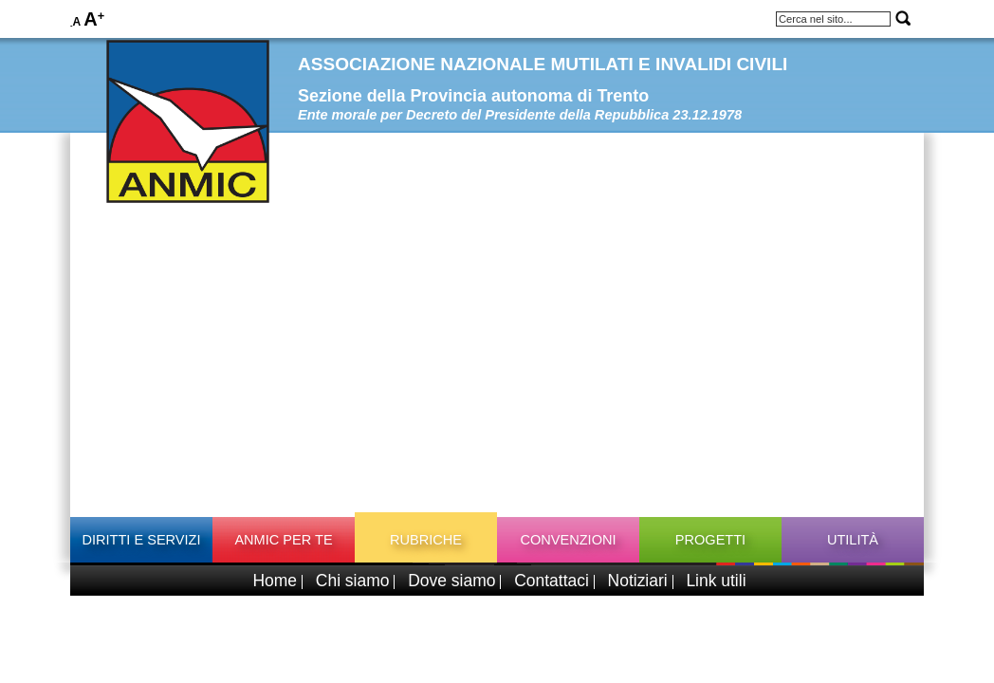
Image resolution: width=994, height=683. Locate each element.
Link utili (716, 580)
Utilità (852, 539)
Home (274, 580)
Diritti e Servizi (141, 539)
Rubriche (426, 539)
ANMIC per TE (283, 539)
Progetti (710, 539)
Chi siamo (353, 580)
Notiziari (638, 580)
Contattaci (551, 580)
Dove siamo (451, 580)
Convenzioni (568, 539)
